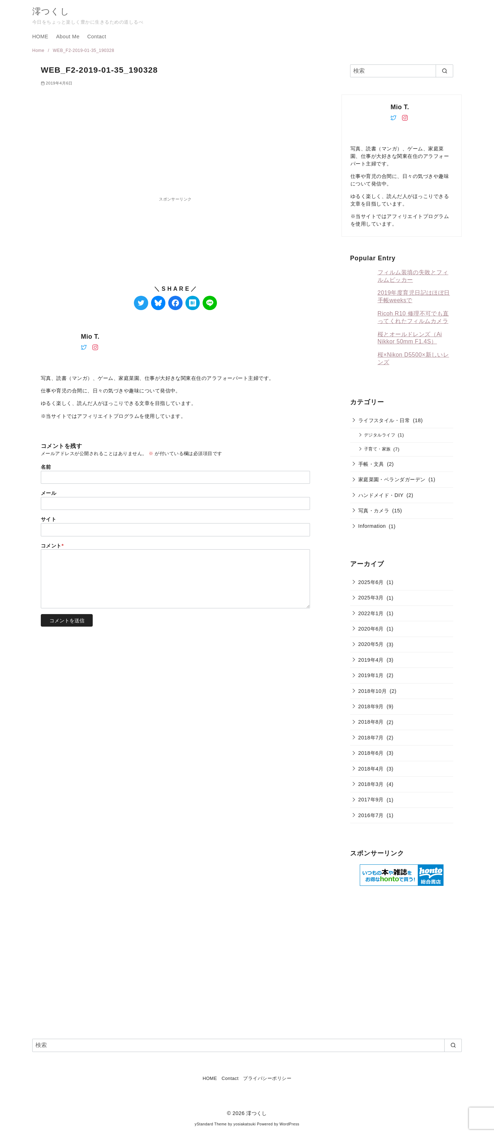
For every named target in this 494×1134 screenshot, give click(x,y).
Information (372, 526)
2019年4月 (371, 660)
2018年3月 (371, 784)
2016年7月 (371, 815)
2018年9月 (371, 706)
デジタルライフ (379, 435)
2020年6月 (371, 629)
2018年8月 (371, 722)
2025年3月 (371, 597)
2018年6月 (371, 753)
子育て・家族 (377, 449)
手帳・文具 (371, 464)
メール (48, 493)
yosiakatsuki (244, 1124)
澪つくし (50, 11)
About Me (67, 36)
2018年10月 (372, 691)
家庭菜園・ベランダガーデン (392, 479)
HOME (40, 36)
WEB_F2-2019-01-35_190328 (83, 50)
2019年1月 (371, 675)
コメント (52, 546)
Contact (96, 36)
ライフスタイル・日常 (384, 420)
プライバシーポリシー (267, 1078)
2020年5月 (371, 644)
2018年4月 (371, 769)
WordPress (290, 1124)
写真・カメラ (373, 510)
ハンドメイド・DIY (381, 495)
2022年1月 (371, 613)
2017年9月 (371, 799)
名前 (46, 467)
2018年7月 (371, 737)
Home (39, 50)
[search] (444, 70)
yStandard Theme (211, 1124)
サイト (48, 519)
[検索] (401, 70)
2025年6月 (371, 582)
